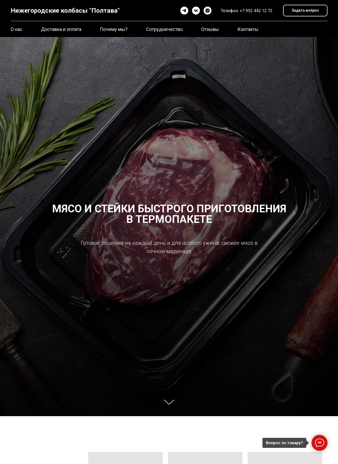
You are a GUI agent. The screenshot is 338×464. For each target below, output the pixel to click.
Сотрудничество (164, 29)
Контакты (248, 29)
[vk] (196, 11)
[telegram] (184, 11)
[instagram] (208, 11)
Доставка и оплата (61, 29)
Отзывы (210, 29)
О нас (16, 29)
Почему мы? (114, 29)
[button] (305, 11)
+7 (243, 10)
